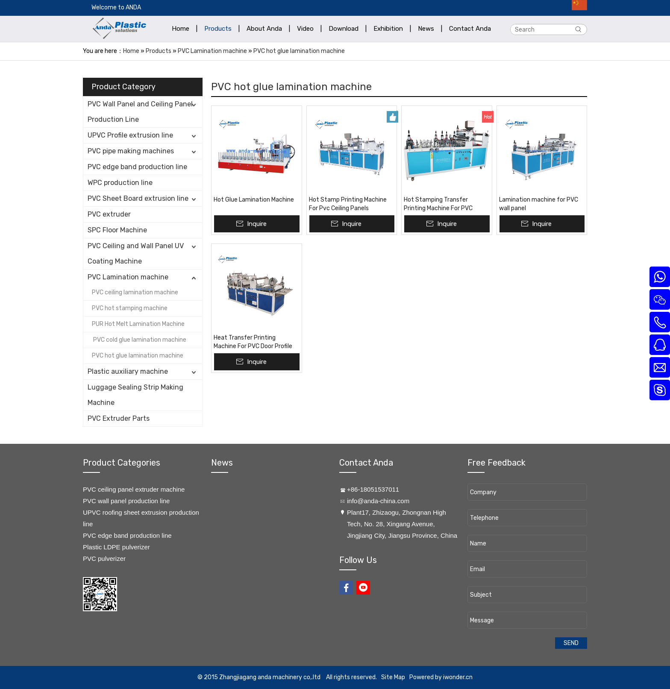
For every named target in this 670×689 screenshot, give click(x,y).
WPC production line (120, 183)
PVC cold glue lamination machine (139, 339)
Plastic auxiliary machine (128, 371)
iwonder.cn (458, 677)
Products (158, 51)
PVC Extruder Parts (119, 418)
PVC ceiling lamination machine (135, 292)
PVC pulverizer (104, 558)
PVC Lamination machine (212, 51)
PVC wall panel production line (126, 500)
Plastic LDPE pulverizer (116, 547)
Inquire (257, 224)
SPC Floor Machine (117, 230)
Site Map (393, 677)
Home (131, 51)
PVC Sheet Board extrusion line (138, 198)
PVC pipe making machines (131, 151)
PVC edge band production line (137, 167)
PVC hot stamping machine (130, 308)
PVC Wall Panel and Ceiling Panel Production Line (140, 111)
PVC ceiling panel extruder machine (134, 489)
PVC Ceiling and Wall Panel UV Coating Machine (136, 253)
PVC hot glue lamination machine (299, 51)
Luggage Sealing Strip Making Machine (135, 395)
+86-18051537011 (373, 489)
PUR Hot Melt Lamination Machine (138, 324)
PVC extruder (109, 214)
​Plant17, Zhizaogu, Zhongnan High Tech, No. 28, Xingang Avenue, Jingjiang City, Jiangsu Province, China (402, 524)
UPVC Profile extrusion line (130, 135)
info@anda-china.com (378, 500)
